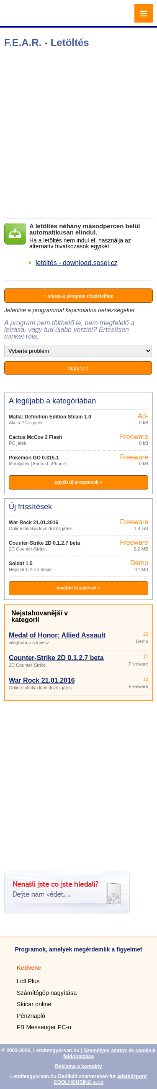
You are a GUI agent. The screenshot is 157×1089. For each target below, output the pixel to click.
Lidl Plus (28, 981)
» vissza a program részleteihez (78, 295)
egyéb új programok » (78, 482)
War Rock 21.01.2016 (33, 522)
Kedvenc (29, 967)
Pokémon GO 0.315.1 (34, 458)
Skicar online (34, 1004)
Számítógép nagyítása (47, 993)
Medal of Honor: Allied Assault (57, 635)
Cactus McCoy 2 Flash (35, 437)
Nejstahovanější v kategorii (39, 616)
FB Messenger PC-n (44, 1027)
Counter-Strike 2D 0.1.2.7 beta (44, 543)
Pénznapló (31, 1015)
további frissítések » (79, 587)
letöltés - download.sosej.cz (77, 262)
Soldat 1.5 (21, 563)
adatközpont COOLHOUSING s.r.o (100, 1079)
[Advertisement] (78, 133)
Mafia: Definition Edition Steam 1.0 (50, 417)
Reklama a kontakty (78, 1066)
